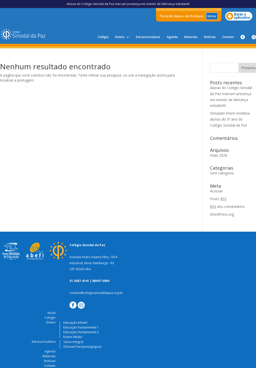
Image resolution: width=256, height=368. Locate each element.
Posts (218, 198)
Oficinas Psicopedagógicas (82, 346)
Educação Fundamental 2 (81, 332)
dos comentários (227, 206)
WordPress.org (222, 214)
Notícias (210, 37)
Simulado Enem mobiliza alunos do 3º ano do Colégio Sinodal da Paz (230, 119)
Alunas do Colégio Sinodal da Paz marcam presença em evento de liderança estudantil (128, 4)
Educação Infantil (75, 322)
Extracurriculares (148, 37)
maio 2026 (218, 155)
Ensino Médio (72, 337)
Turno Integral (73, 342)
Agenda (172, 37)
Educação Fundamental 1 (81, 327)
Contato (228, 37)
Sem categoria (222, 173)
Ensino (119, 37)
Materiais (191, 37)
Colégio (103, 37)
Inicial (52, 313)
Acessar (216, 191)
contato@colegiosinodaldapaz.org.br (96, 293)
